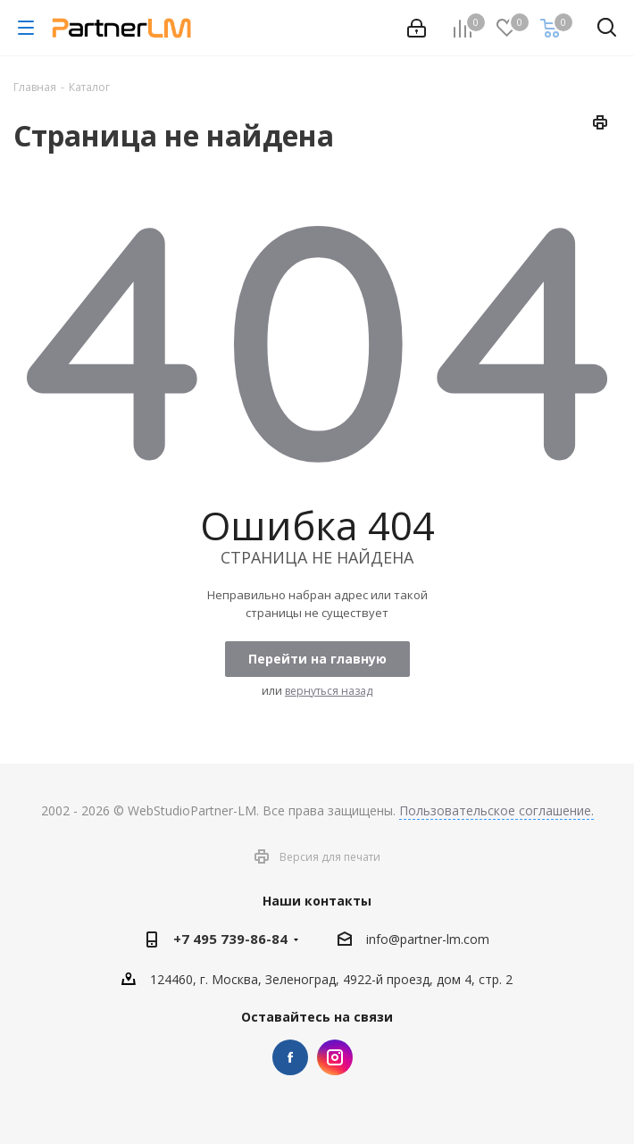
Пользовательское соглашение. (496, 810)
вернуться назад (328, 690)
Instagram (335, 1057)
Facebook (290, 1057)
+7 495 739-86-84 (230, 939)
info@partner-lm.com (427, 939)
